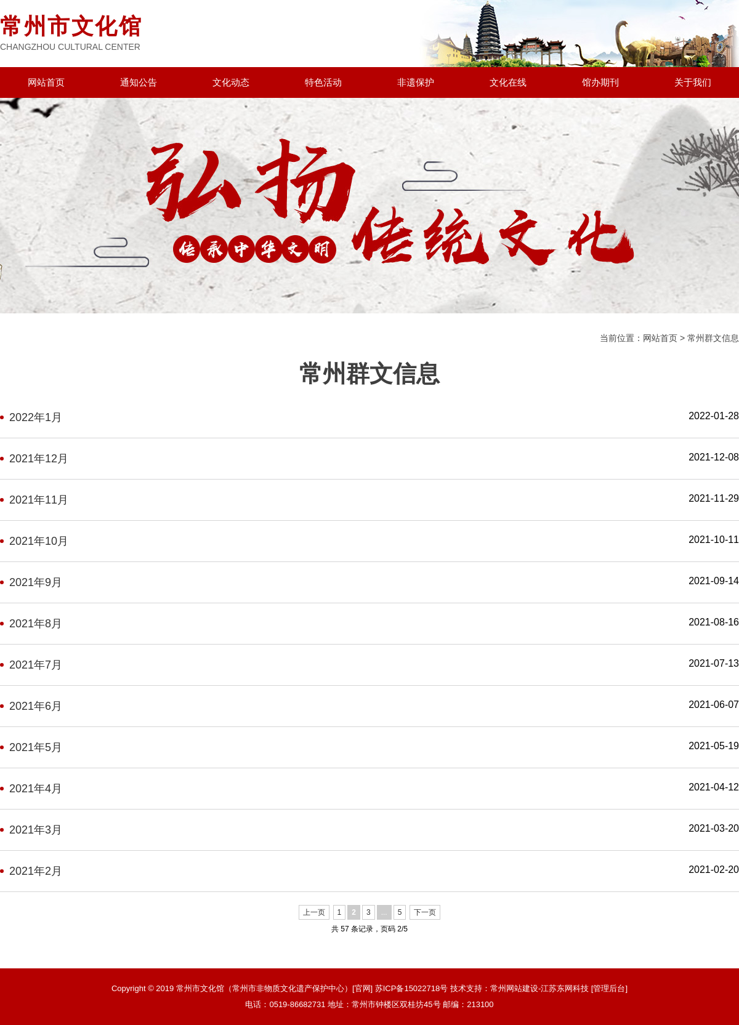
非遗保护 (415, 82)
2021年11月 (38, 500)
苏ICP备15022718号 (411, 988)
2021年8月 (35, 623)
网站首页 (46, 82)
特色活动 (323, 82)
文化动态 (230, 82)
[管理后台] (609, 988)
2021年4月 (35, 788)
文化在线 (508, 82)
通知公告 (138, 82)
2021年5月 (35, 747)
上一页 (314, 912)
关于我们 (692, 82)
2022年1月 (35, 417)
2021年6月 (35, 706)
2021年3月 (35, 830)
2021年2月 (35, 871)
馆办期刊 (600, 82)
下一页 (425, 912)
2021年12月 (38, 458)
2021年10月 (38, 541)
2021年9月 (35, 582)
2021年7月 (35, 665)
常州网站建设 (514, 988)
